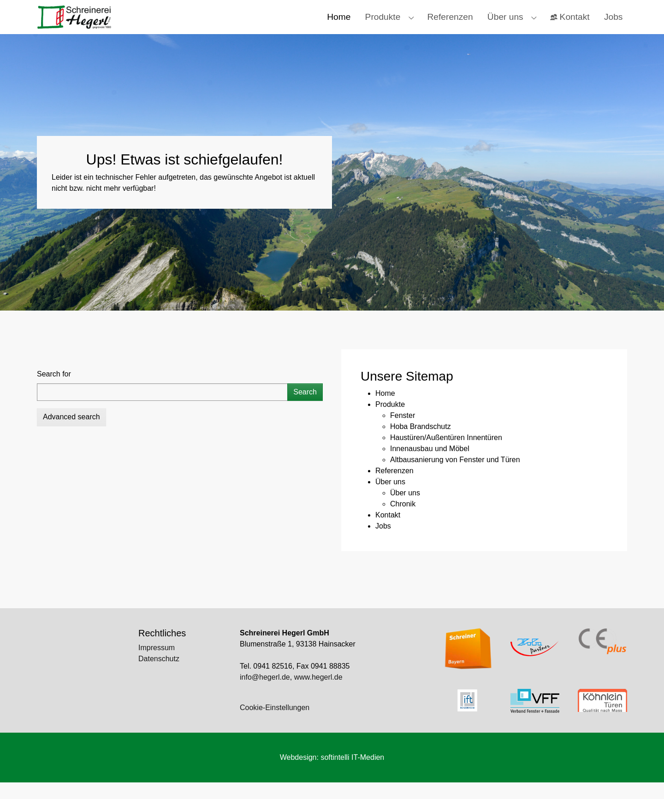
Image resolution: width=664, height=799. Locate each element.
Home (385, 410)
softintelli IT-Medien (352, 774)
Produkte (390, 421)
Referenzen (394, 487)
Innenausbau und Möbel (429, 465)
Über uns (390, 498)
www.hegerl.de (318, 694)
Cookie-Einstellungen (274, 724)
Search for (54, 390)
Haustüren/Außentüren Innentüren (446, 454)
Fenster (402, 432)
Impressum (156, 664)
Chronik (402, 520)
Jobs (383, 542)
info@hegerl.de (265, 694)
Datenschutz (158, 675)
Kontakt (387, 531)
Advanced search (71, 433)
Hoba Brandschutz (420, 443)
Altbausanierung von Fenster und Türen (455, 476)
